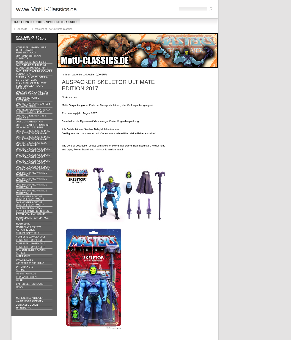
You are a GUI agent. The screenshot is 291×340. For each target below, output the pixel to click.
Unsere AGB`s (24, 260)
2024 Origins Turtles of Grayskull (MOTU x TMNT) (32, 66)
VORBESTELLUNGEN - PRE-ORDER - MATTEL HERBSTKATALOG (31, 50)
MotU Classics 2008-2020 (31, 62)
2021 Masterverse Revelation (27, 99)
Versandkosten (26, 277)
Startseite (22, 29)
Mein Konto (23, 308)
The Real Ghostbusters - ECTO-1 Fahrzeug (32, 78)
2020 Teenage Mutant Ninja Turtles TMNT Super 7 (33, 110)
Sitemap (21, 270)
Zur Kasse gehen (27, 305)
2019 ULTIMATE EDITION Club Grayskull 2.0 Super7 (32, 126)
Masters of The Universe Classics (46, 22)
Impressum (23, 256)
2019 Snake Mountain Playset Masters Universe (33, 209)
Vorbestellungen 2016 (30, 236)
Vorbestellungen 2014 (30, 243)
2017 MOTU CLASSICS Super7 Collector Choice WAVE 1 (33, 132)
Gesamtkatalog (26, 273)
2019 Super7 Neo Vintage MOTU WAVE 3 (31, 185)
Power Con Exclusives (30, 214)
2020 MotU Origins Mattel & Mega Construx (33, 105)
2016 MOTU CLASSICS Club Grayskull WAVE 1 (31, 144)
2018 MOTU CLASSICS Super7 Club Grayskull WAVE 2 (33, 150)
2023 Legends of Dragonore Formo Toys (34, 72)
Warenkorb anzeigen (29, 301)
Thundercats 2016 (27, 233)
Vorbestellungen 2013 (30, 247)
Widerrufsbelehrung (30, 263)
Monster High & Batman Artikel (31, 251)
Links (19, 287)
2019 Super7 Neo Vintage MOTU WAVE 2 (31, 179)
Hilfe (19, 280)
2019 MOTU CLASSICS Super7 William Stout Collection (33, 168)
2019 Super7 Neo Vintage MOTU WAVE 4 (31, 191)
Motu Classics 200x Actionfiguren (28, 228)
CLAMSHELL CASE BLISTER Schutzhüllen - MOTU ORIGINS (31, 86)
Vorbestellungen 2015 (30, 240)
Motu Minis (23, 224)
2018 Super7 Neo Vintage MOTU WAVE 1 (31, 174)
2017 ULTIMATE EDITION (29, 121)
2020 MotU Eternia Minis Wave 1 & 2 (31, 116)
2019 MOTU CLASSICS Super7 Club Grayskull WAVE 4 (33, 162)
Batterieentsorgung (30, 284)
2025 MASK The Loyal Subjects (28, 57)
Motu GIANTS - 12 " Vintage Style (32, 219)
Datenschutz (24, 266)
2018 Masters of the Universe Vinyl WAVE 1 (30, 197)
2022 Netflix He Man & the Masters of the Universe (32, 93)
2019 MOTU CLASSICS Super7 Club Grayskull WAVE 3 (33, 156)
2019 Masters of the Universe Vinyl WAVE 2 (30, 203)
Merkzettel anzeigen (29, 298)
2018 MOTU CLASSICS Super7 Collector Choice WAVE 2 (33, 138)
